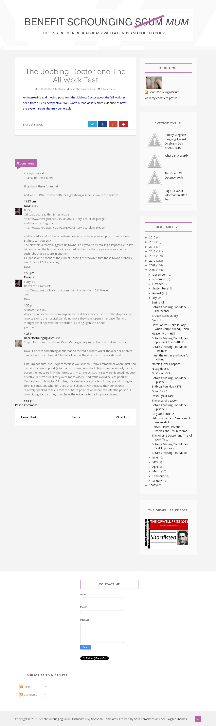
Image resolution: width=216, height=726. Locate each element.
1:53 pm (29, 273)
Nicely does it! (161, 369)
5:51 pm (29, 401)
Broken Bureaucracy (165, 316)
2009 (152, 265)
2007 (152, 485)
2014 (152, 242)
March (156, 471)
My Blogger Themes (174, 719)
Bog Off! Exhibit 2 (163, 414)
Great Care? (159, 391)
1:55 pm (29, 305)
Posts (25, 686)
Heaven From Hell (163, 333)
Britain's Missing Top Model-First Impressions (170, 446)
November (159, 279)
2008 (152, 270)
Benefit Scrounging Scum (54, 719)
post (61, 97)
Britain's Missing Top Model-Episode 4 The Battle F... (170, 340)
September (159, 288)
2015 (152, 237)
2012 (152, 251)
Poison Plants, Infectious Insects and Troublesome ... (171, 429)
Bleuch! (156, 320)
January (157, 480)
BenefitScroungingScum (39, 338)
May (155, 462)
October (158, 284)
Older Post (123, 417)
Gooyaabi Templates (104, 719)
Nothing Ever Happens (166, 364)
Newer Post (28, 417)
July (154, 298)
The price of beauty (164, 400)
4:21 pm (29, 333)
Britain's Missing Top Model (169, 453)
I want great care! (163, 396)
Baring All (158, 302)
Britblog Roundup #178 (166, 386)
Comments (28, 694)
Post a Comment (26, 405)
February (158, 476)
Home (76, 417)
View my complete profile (161, 98)
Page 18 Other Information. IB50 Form (176, 195)
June (155, 457)
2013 (152, 247)
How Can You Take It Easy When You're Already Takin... (171, 327)
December (159, 274)
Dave (27, 206)
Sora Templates (144, 719)
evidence (110, 103)
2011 (152, 256)
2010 (152, 260)
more (100, 103)
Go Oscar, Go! (161, 373)
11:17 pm (30, 201)
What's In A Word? (176, 155)
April (155, 467)
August (157, 293)
